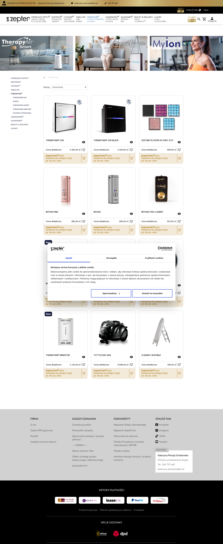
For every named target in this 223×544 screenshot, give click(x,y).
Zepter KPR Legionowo (41, 419)
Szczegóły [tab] (111, 258)
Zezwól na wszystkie (152, 293)
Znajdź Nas (163, 407)
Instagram (164, 419)
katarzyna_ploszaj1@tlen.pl (86, 3)
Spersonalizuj (111, 293)
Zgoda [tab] (69, 258)
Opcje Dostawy (111, 511)
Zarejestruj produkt (81, 413)
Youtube (163, 430)
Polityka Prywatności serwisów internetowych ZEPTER (129, 432)
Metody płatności (111, 479)
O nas (33, 413)
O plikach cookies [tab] (154, 258)
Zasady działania (84, 407)
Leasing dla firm (79, 454)
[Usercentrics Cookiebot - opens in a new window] (159, 248)
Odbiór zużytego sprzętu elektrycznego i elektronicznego (87, 447)
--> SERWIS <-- (79, 434)
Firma (34, 407)
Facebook (164, 413)
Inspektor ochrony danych (43, 430)
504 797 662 (113, 3)
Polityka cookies (122, 440)
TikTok (162, 425)
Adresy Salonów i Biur (83, 440)
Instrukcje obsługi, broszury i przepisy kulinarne (132, 447)
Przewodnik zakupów (82, 419)
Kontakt (34, 425)
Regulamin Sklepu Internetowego (130, 413)
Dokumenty (122, 407)
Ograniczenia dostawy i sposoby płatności (88, 426)
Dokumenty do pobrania (126, 425)
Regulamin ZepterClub (125, 419)
